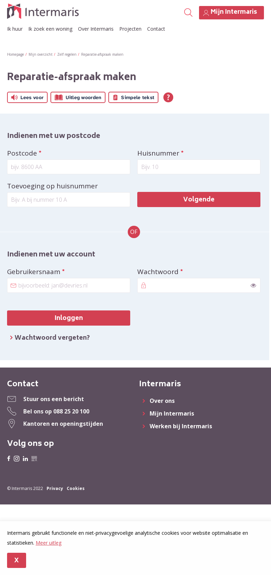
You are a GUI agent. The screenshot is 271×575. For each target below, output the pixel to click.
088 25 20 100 (71, 411)
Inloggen (69, 318)
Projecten (130, 28)
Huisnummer (176, 153)
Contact (156, 28)
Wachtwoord (176, 271)
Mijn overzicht (41, 54)
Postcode (40, 153)
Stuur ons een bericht (53, 399)
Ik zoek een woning (50, 28)
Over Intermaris (96, 28)
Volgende (199, 200)
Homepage (15, 54)
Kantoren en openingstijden (63, 424)
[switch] (253, 285)
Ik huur (15, 28)
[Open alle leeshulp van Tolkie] (168, 97)
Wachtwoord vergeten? (52, 338)
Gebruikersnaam (52, 271)
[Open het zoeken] (188, 13)
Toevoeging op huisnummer (52, 185)
